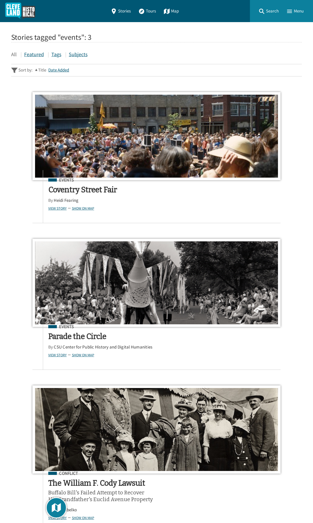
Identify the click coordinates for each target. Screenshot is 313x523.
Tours (147, 11)
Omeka (39, 505)
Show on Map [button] (60, 208)
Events (43, 180)
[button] (268, 11)
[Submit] (294, 329)
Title (42, 70)
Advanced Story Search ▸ (34, 342)
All (14, 54)
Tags (56, 54)
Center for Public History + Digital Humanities (65, 497)
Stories (121, 11)
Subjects (78, 54)
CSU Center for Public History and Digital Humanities (159, 203)
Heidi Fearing (42, 200)
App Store (238, 375)
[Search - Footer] (156, 329)
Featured (34, 54)
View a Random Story (38, 470)
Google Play (280, 375)
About (19, 443)
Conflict (245, 180)
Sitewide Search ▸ (27, 350)
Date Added (58, 70)
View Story (34, 208)
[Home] (20, 11)
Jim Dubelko (242, 232)
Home (18, 405)
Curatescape (61, 505)
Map (171, 11)
